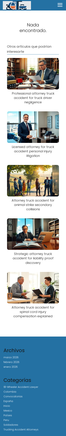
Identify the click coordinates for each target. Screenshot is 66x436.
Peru (6, 420)
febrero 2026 (11, 362)
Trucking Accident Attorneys (21, 429)
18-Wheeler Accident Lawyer (21, 387)
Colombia (10, 391)
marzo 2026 (11, 357)
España (8, 401)
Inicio (7, 406)
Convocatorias (13, 396)
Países (8, 415)
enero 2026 (11, 367)
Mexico (8, 410)
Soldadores (11, 425)
